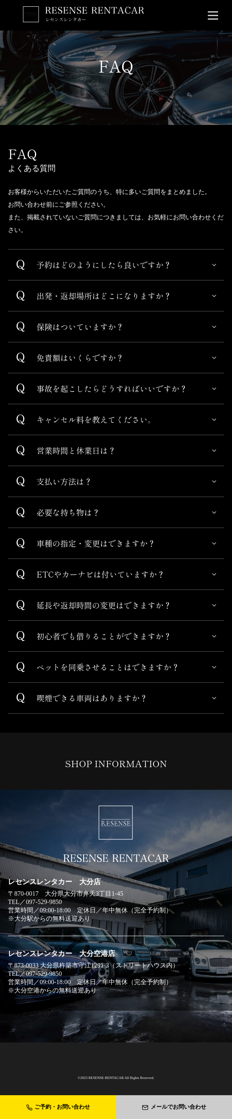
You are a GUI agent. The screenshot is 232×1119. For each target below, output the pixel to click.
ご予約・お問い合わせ (58, 1107)
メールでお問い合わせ (174, 1107)
